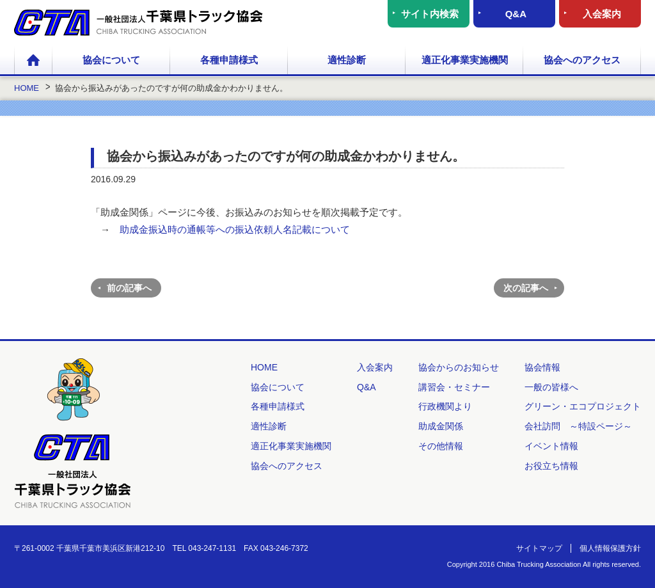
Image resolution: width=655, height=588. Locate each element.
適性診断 (347, 59)
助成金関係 (440, 426)
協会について (111, 59)
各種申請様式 (229, 59)
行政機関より (445, 406)
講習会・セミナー (454, 387)
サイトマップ (539, 548)
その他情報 (440, 446)
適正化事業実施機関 (465, 59)
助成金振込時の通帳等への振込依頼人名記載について (235, 229)
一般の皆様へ (551, 387)
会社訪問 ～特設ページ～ (578, 426)
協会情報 (542, 367)
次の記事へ (525, 288)
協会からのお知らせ (458, 367)
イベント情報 (551, 446)
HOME (33, 60)
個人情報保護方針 (610, 548)
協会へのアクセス (582, 59)
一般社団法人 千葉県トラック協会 (138, 23)
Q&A (515, 13)
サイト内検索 (430, 13)
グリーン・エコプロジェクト (583, 406)
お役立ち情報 (551, 466)
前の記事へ (129, 288)
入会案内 (602, 13)
